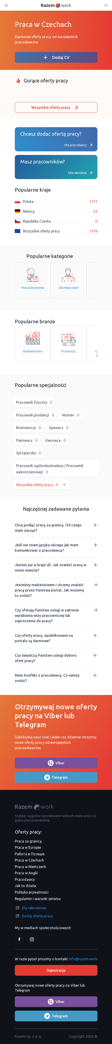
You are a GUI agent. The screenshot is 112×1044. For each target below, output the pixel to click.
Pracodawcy (25, 879)
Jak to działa (25, 886)
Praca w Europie (28, 847)
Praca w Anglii (26, 873)
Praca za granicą (28, 841)
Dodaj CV (56, 57)
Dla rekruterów (30, 908)
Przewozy (68, 342)
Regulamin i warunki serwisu (38, 899)
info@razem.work (83, 959)
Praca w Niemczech (30, 867)
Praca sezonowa (32, 278)
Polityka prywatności (31, 892)
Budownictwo (32, 342)
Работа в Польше (29, 854)
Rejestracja (56, 970)
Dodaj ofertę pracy (34, 916)
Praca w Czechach (29, 860)
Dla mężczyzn (69, 278)
